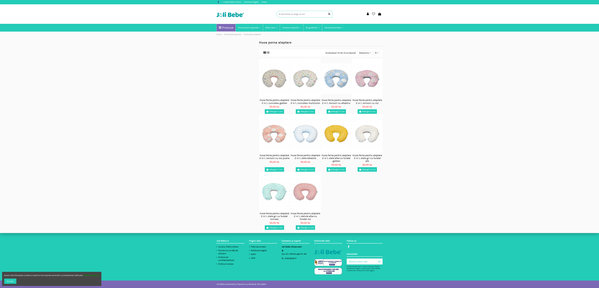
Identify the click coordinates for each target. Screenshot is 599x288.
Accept (10, 281)
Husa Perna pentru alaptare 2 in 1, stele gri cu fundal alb (367, 158)
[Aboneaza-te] (379, 261)
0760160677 (291, 258)
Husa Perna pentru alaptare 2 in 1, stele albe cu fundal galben (336, 158)
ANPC (253, 254)
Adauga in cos (274, 111)
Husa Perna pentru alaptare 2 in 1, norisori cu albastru (336, 101)
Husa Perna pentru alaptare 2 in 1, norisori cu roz (367, 101)
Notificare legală (251, 2)
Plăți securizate (258, 246)
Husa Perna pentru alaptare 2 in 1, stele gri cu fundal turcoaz (274, 216)
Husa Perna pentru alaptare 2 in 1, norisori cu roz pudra (274, 157)
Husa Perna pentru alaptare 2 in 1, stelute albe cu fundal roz (305, 216)
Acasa (264, 2)
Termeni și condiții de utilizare (228, 252)
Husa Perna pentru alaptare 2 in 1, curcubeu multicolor (305, 101)
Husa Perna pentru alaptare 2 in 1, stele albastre (305, 157)
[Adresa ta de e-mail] (361, 261)
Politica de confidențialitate (226, 259)
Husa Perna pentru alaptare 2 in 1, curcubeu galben (274, 101)
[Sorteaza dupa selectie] (364, 53)
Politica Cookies (226, 264)
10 (377, 53)
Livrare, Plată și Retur (232, 2)
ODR (253, 258)
